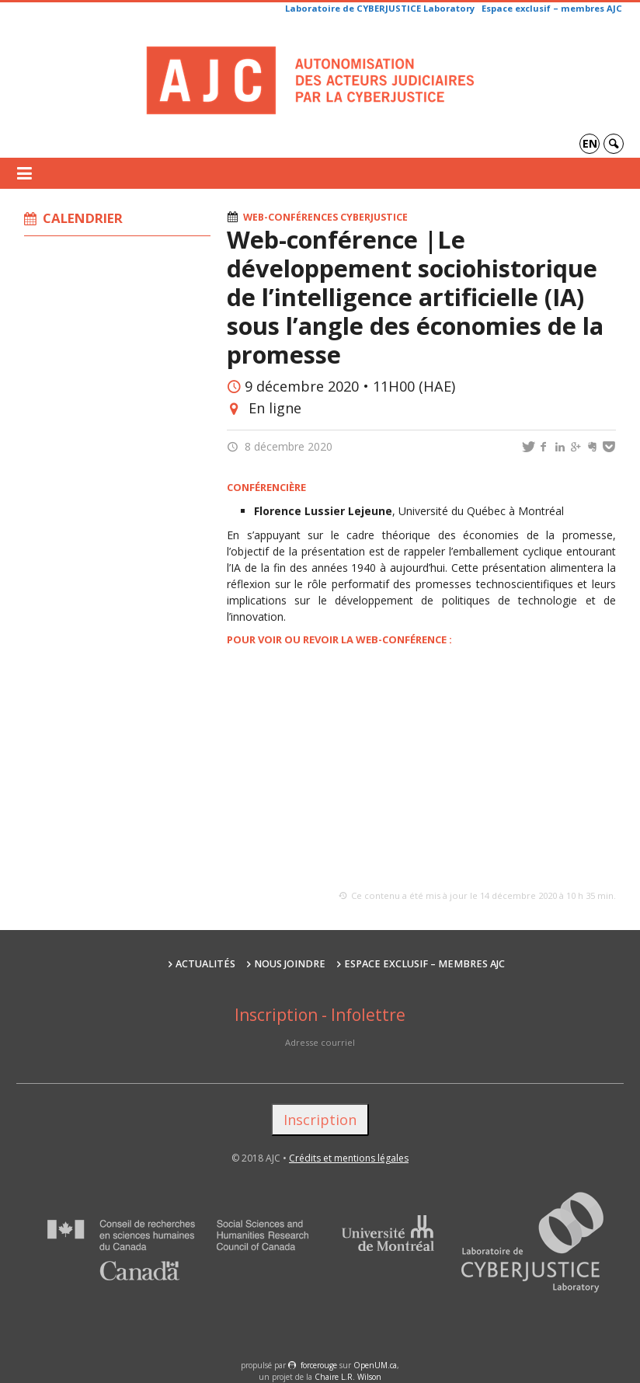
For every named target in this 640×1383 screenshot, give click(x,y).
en (590, 143)
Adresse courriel (320, 1042)
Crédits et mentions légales (349, 1158)
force (319, 1365)
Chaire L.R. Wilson (348, 1376)
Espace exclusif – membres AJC (552, 8)
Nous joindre (289, 963)
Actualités (205, 963)
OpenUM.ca (375, 1365)
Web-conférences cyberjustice (325, 217)
